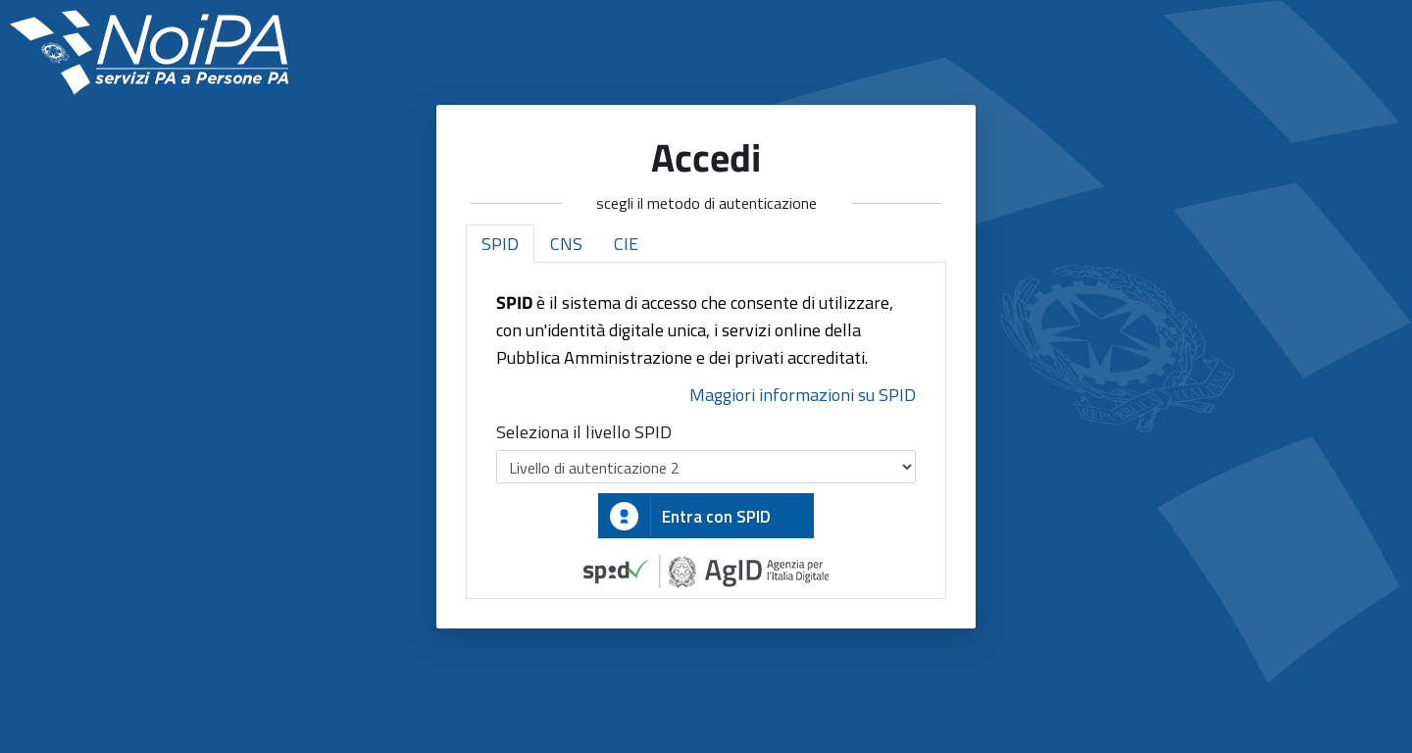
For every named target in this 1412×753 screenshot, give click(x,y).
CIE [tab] (626, 243)
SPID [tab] (500, 243)
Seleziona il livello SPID (584, 432)
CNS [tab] (566, 243)
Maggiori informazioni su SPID (802, 394)
